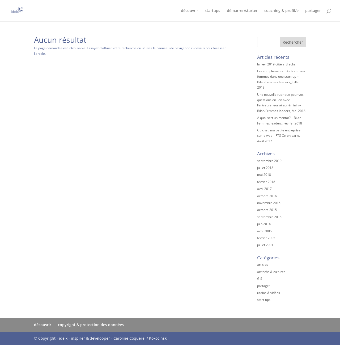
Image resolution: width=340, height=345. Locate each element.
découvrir (189, 11)
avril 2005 (264, 231)
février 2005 (266, 238)
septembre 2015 (269, 217)
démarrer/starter (242, 11)
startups (212, 11)
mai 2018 (264, 174)
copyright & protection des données (91, 324)
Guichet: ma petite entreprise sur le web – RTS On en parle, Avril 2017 (278, 135)
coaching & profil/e (281, 11)
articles (262, 264)
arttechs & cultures (271, 271)
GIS (259, 278)
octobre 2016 (267, 196)
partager (313, 11)
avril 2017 (264, 188)
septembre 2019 (269, 161)
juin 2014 (264, 224)
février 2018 (266, 182)
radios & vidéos (268, 292)
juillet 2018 (265, 167)
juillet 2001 (265, 245)
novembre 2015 (268, 203)
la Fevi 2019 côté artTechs (276, 64)
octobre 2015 (267, 209)
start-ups (263, 299)
